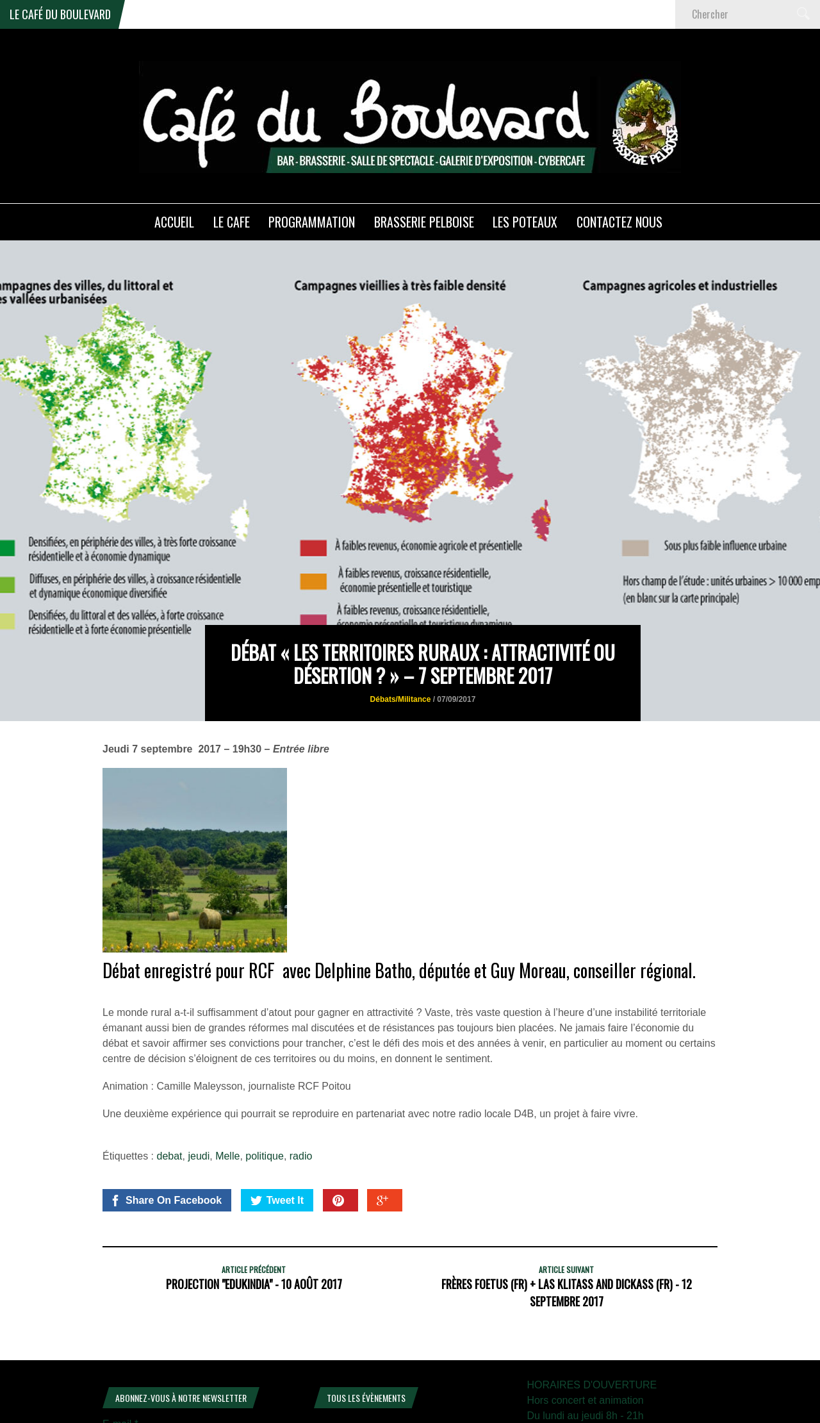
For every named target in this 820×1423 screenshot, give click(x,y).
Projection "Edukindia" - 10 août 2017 (254, 1200)
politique (264, 1072)
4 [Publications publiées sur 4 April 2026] (463, 1377)
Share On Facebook (166, 1116)
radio (301, 1072)
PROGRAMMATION (311, 221)
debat (170, 1072)
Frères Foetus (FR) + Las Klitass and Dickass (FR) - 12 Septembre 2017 (566, 1209)
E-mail (120, 1340)
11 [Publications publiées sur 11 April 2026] (462, 1397)
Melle (227, 1072)
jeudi (198, 1072)
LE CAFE (231, 221)
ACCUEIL (174, 221)
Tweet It (277, 1116)
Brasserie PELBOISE (424, 221)
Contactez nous (619, 221)
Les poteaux (525, 221)
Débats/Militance (400, 616)
